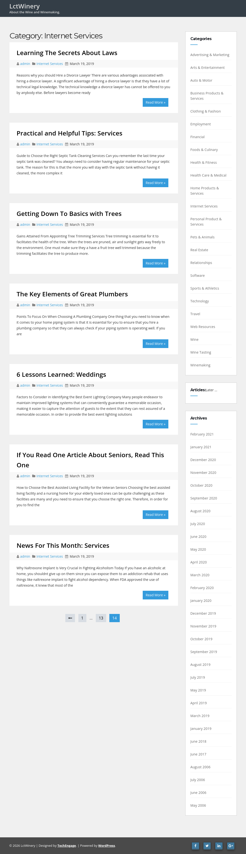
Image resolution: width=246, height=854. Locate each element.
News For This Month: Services (63, 545)
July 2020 (197, 523)
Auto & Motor (201, 80)
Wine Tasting (200, 352)
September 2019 (203, 651)
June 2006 (198, 792)
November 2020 (203, 472)
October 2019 (201, 639)
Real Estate (199, 250)
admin (25, 63)
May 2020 (198, 549)
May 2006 (198, 805)
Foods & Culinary (204, 149)
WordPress (106, 845)
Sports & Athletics (204, 288)
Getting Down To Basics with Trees (69, 213)
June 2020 (198, 536)
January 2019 (200, 728)
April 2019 (198, 703)
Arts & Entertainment (207, 67)
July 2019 (197, 677)
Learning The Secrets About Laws (67, 52)
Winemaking (200, 365)
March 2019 (199, 715)
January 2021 (200, 447)
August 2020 (200, 511)
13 (101, 618)
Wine (194, 339)
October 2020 (201, 485)
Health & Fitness (203, 162)
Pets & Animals (202, 237)
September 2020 (203, 498)
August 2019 (200, 664)
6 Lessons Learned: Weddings (61, 374)
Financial (197, 137)
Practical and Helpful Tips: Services (70, 133)
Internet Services (50, 63)
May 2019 (198, 690)
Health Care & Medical (208, 175)
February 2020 (202, 587)
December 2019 (203, 613)
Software (197, 275)
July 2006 (197, 779)
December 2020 (203, 459)
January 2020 (200, 600)
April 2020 (198, 562)
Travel (195, 314)
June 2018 (198, 741)
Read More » (155, 102)
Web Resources (202, 326)
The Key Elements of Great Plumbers (72, 294)
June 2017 (198, 754)
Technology (199, 301)
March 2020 (199, 575)
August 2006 (200, 767)
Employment (200, 124)
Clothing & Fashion (205, 111)
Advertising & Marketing (209, 54)
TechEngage (66, 845)
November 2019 (203, 626)
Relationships (201, 262)
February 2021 (202, 434)
